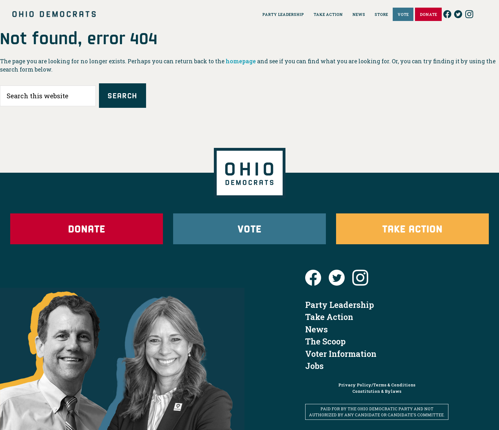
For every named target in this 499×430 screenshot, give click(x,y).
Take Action (412, 228)
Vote (249, 228)
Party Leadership (339, 304)
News (316, 329)
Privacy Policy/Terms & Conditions (376, 384)
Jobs (314, 365)
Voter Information (340, 353)
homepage (241, 61)
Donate (86, 228)
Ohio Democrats (54, 14)
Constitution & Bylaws (376, 391)
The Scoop (325, 341)
